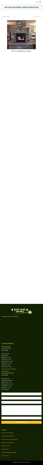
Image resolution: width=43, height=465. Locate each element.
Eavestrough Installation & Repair (8, 452)
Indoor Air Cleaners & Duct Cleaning (9, 439)
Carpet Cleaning (5, 455)
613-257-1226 (4, 375)
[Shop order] (8, 16)
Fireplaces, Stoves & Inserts (7, 442)
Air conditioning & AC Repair (7, 436)
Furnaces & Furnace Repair (7, 432)
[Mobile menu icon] (40, 2)
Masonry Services (5, 445)
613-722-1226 (4, 350)
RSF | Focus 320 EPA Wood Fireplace (21, 51)
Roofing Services (5, 449)
